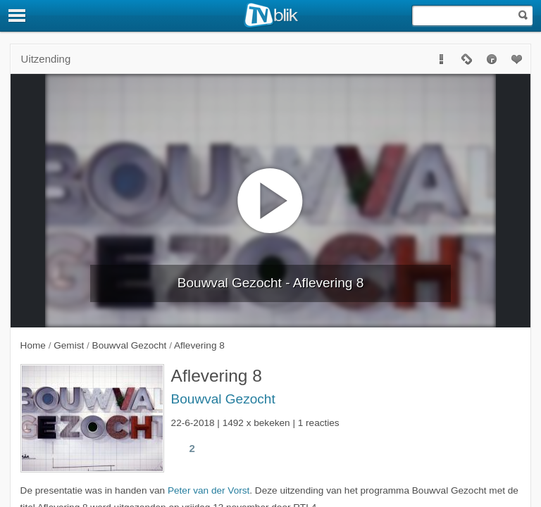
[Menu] (17, 15)
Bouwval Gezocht (223, 399)
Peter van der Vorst (208, 490)
